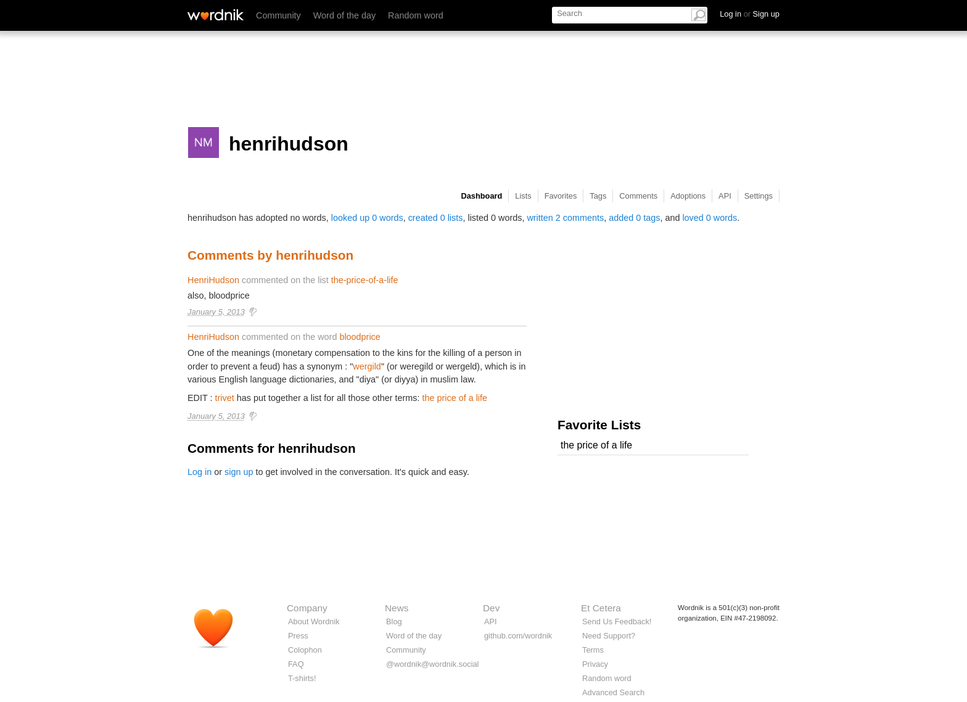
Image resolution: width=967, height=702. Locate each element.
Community (278, 15)
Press (298, 635)
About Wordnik (314, 621)
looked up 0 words (367, 218)
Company (307, 608)
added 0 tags (634, 218)
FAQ (296, 664)
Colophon (305, 650)
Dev (491, 608)
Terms (593, 650)
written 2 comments (565, 218)
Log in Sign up (750, 14)
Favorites (561, 195)
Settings (758, 195)
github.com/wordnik (518, 635)
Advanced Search (613, 692)
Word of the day (344, 15)
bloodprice (359, 337)
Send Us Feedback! (616, 621)
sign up (238, 472)
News (396, 608)
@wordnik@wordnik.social (432, 664)
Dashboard (482, 195)
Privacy (595, 664)
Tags (598, 195)
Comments (638, 195)
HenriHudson (213, 280)
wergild (367, 366)
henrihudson (288, 144)
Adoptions (688, 195)
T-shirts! (302, 678)
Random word (415, 15)
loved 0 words (709, 218)
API (724, 195)
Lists (523, 195)
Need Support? (608, 635)
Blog (394, 621)
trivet (224, 398)
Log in (199, 472)
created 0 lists (435, 218)
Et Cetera (601, 608)
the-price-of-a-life (364, 280)
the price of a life (454, 398)
